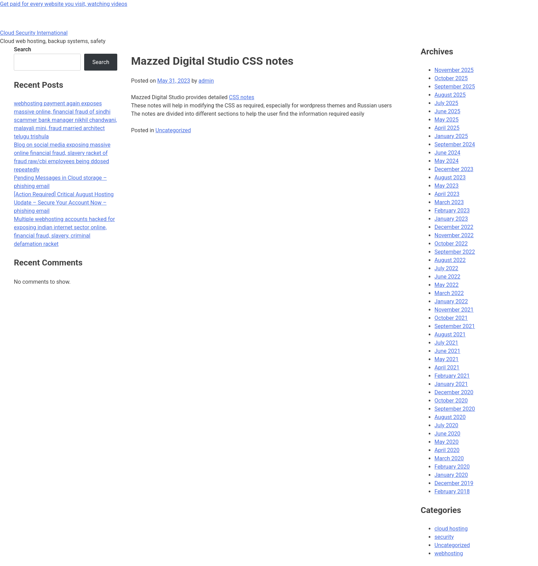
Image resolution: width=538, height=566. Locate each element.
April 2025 (447, 128)
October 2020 (451, 400)
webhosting (449, 553)
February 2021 (452, 376)
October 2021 (451, 318)
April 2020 (447, 450)
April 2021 (447, 367)
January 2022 (451, 301)
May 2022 (447, 285)
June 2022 (447, 276)
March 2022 (449, 293)
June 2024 (447, 152)
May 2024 (447, 161)
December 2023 (454, 169)
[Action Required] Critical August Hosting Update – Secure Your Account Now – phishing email (63, 202)
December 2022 (454, 227)
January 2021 (451, 384)
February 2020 (452, 466)
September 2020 (455, 409)
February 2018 (452, 491)
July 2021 (446, 342)
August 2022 (450, 260)
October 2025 (451, 78)
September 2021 (455, 326)
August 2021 (450, 334)
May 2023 (447, 185)
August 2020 (450, 417)
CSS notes (241, 97)
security (444, 537)
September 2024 (455, 144)
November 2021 (454, 309)
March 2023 (449, 202)
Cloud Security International (34, 33)
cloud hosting (451, 528)
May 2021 (447, 359)
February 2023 (452, 210)
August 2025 (450, 95)
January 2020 (451, 475)
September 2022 (455, 252)
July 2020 (446, 425)
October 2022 (451, 243)
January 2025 (451, 136)
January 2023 (451, 219)
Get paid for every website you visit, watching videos (63, 4)
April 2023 (447, 194)
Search (22, 49)
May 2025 (447, 119)
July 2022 (446, 268)
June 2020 (447, 433)
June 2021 (447, 351)
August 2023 (450, 177)
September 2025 (455, 86)
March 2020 (449, 458)
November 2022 (454, 235)
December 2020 (454, 392)
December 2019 (454, 483)
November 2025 (454, 70)
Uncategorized (173, 130)
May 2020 (447, 442)
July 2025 (446, 103)
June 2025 (447, 111)
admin (206, 80)
